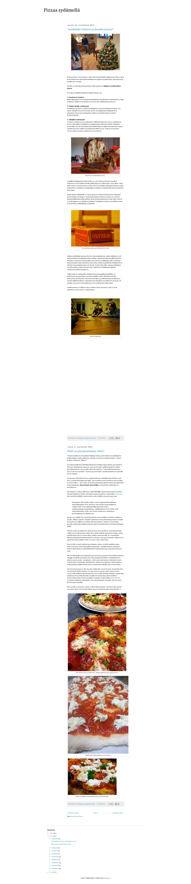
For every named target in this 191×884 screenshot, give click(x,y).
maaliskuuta (55, 862)
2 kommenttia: (101, 803)
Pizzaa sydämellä (62, 10)
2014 (51, 833)
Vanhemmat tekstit (117, 813)
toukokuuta (55, 857)
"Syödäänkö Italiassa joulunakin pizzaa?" (90, 29)
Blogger (107, 878)
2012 (51, 872)
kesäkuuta (54, 854)
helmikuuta (54, 865)
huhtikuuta (54, 859)
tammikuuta (55, 868)
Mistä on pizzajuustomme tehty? (85, 451)
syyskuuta (54, 851)
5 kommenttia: (101, 438)
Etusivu (95, 813)
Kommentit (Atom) (76, 816)
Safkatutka (119, 494)
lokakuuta (54, 848)
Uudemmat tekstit (73, 813)
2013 (51, 836)
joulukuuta (54, 839)
